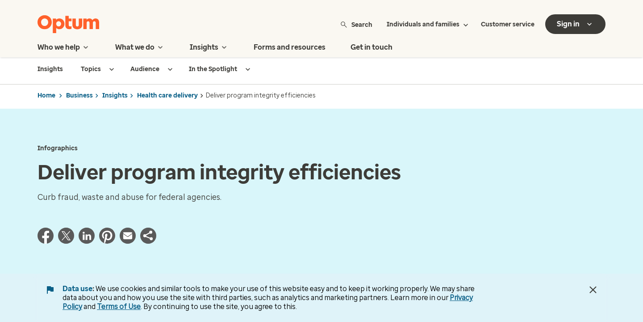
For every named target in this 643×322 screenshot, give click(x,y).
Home (46, 95)
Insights (115, 95)
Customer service (507, 24)
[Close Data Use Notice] (593, 289)
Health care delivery (167, 95)
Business (79, 95)
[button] (148, 241)
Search (356, 24)
